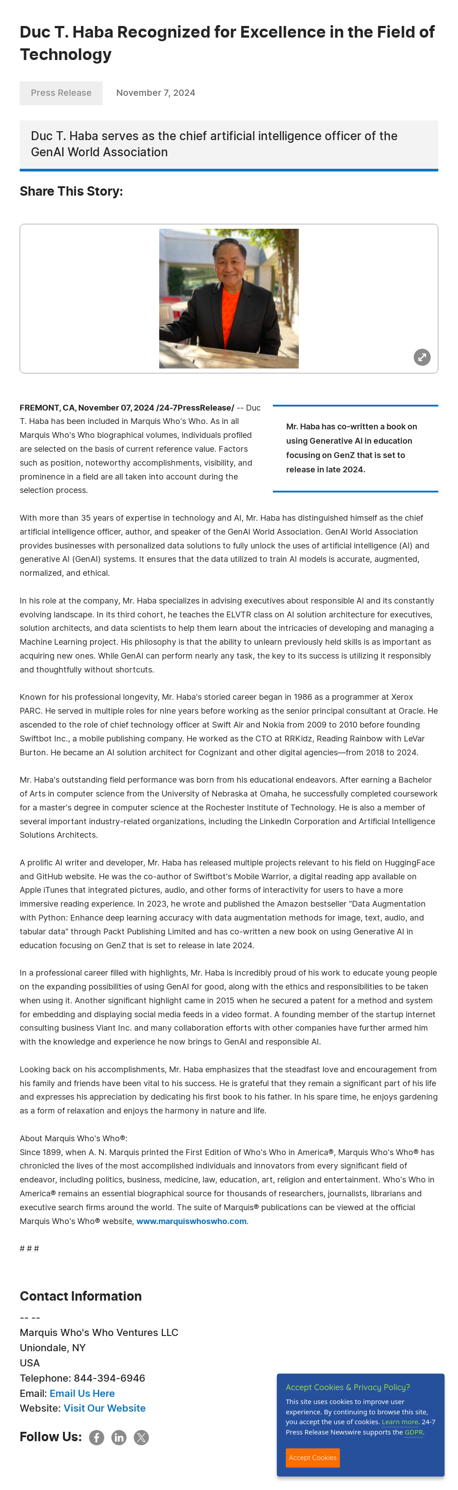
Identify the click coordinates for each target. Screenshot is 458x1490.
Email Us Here (82, 1394)
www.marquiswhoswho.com (191, 1222)
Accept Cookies (313, 1457)
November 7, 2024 (155, 93)
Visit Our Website (105, 1408)
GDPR (414, 1431)
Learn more (400, 1421)
